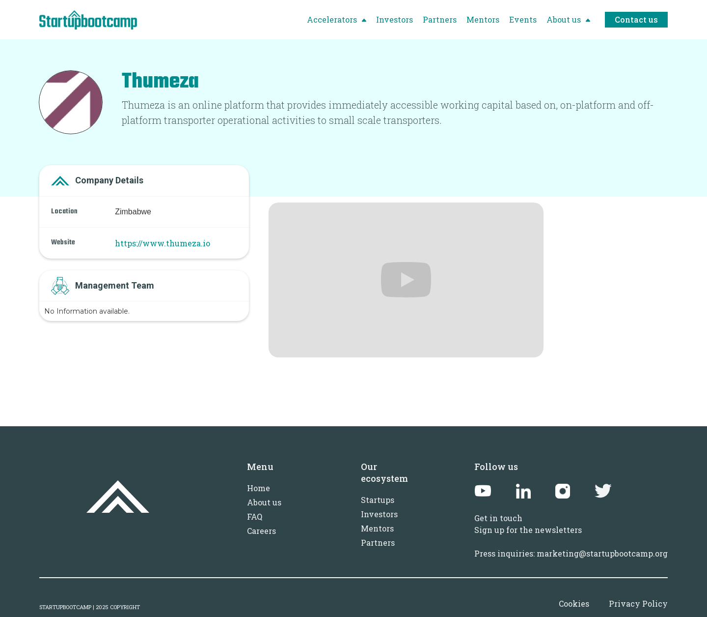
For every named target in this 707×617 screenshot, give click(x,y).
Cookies (574, 603)
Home (258, 488)
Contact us (636, 19)
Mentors (377, 528)
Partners (378, 542)
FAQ (254, 516)
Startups (377, 500)
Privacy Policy (638, 603)
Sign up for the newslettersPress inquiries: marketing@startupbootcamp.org (571, 541)
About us (264, 502)
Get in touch (498, 518)
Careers (261, 531)
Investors (379, 514)
